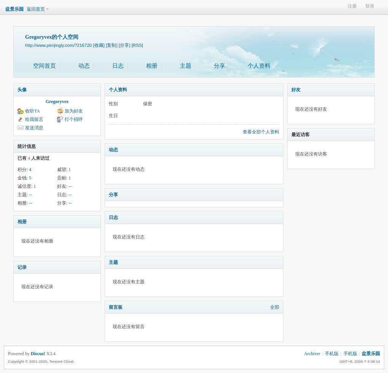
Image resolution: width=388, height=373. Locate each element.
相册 (151, 66)
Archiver (312, 353)
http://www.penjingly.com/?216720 (58, 45)
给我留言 (34, 119)
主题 (185, 66)
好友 (296, 89)
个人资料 (259, 66)
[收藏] (99, 45)
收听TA (32, 111)
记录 (22, 267)
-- (70, 186)
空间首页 (44, 66)
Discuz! (38, 353)
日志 (118, 66)
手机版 (332, 353)
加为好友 (74, 111)
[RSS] (137, 45)
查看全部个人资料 (261, 132)
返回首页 (36, 9)
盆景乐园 (14, 9)
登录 (369, 6)
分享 (219, 66)
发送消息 (34, 127)
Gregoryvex (57, 101)
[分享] (124, 45)
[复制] (111, 45)
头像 (22, 89)
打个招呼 (74, 119)
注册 (352, 6)
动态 (84, 66)
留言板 (115, 307)
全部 (274, 307)
